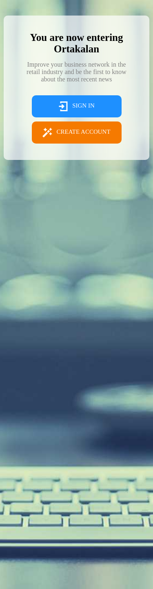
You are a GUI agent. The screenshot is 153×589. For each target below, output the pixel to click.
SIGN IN (76, 106)
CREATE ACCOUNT (76, 132)
